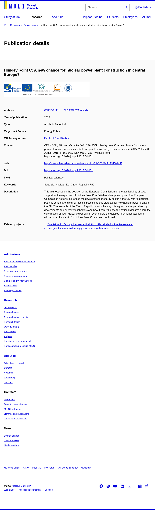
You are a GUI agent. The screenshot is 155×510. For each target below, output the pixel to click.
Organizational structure (16, 404)
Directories (9, 399)
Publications (10, 331)
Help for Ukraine (92, 17)
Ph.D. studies (10, 266)
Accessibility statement (30, 490)
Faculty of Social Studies (56, 138)
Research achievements (16, 317)
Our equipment (11, 326)
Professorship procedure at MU (19, 346)
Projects (8, 336)
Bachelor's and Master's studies (19, 261)
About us (10, 355)
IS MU (26, 467)
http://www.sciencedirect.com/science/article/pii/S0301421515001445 (83, 163)
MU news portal (11, 467)
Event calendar (11, 436)
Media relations (11, 445)
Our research (10, 307)
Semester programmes (15, 276)
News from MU (11, 440)
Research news (11, 312)
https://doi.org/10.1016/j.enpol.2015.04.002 (68, 170)
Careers (8, 368)
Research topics (12, 322)
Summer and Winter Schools (18, 281)
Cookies (49, 490)
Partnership (9, 377)
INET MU (36, 467)
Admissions (12, 254)
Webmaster (9, 490)
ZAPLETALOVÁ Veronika (76, 110)
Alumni (146, 17)
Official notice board (14, 363)
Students (113, 17)
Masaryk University (21, 486)
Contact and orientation (15, 418)
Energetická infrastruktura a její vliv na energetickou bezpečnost (83, 228)
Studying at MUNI (13, 290)
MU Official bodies (13, 409)
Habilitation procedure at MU (18, 341)
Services (8, 382)
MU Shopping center (68, 467)
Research (10, 300)
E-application (10, 285)
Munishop (86, 467)
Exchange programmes (15, 271)
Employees (130, 17)
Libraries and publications (16, 414)
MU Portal (49, 467)
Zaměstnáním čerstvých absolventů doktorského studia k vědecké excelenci (90, 224)
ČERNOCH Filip (52, 110)
